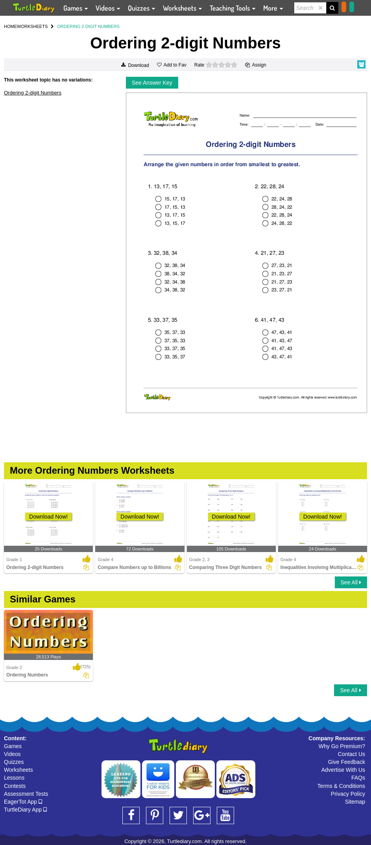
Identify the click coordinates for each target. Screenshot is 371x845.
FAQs (358, 778)
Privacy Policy (348, 794)
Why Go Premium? (342, 746)
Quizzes (14, 762)
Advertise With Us (343, 770)
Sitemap (355, 802)
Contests (15, 786)
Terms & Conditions (341, 786)
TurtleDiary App (25, 809)
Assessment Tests (26, 794)
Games (13, 746)
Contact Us (351, 754)
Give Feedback (346, 762)
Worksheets (18, 770)
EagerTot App (23, 802)
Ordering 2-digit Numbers (32, 93)
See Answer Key (152, 83)
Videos (12, 754)
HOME (10, 26)
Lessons (14, 778)
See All (351, 582)
